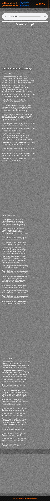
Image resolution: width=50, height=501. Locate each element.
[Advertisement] (25, 46)
